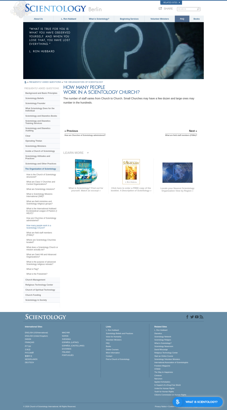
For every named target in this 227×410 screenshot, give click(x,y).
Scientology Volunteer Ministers (167, 359)
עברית (28, 346)
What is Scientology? (99, 19)
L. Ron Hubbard (68, 19)
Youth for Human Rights (164, 392)
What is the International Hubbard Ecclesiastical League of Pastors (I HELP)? (41, 210)
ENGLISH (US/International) (36, 333)
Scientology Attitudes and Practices (37, 157)
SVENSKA (66, 339)
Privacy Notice (160, 406)
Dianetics (158, 333)
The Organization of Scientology (40, 169)
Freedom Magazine (162, 366)
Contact (109, 356)
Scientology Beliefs (34, 98)
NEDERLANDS (31, 359)
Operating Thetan (33, 141)
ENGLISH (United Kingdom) (36, 336)
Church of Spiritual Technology (40, 290)
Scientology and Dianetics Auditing (37, 129)
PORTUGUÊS (68, 355)
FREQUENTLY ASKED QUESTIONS (45, 82)
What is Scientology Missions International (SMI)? (39, 195)
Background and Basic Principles (41, 93)
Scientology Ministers (35, 146)
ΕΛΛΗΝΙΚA (66, 349)
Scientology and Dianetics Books (41, 116)
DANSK (28, 339)
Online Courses (112, 350)
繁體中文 (28, 356)
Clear (27, 136)
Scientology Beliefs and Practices (119, 333)
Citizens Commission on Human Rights (170, 395)
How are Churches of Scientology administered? (41, 219)
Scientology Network (162, 337)
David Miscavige (161, 350)
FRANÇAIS (29, 342)
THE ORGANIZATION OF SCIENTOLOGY (83, 82)
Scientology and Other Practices (40, 164)
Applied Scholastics (162, 382)
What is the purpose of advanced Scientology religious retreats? (41, 263)
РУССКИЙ (29, 353)
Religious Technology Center (39, 285)
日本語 (27, 350)
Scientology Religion (162, 340)
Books (197, 19)
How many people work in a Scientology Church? (38, 226)
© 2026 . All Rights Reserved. (49, 406)
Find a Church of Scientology (117, 359)
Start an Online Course (163, 356)
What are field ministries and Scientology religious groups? (39, 202)
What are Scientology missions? (40, 189)
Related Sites (171, 2)
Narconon (158, 379)
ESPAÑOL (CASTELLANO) (73, 346)
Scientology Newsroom (163, 346)
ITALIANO (66, 352)
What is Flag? (32, 269)
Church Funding (33, 295)
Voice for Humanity (113, 337)
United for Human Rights (164, 388)
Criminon (158, 375)
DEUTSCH (29, 362)
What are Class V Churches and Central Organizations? (40, 183)
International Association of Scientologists (171, 362)
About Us (38, 19)
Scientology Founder (35, 103)
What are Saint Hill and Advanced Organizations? (41, 255)
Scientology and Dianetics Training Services (37, 122)
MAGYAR (66, 333)
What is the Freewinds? (36, 274)
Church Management (35, 280)
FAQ (182, 19)
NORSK (65, 336)
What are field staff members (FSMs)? (39, 234)
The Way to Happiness (163, 372)
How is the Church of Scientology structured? (41, 175)
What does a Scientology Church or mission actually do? (42, 248)
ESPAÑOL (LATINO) (70, 342)
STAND (157, 369)
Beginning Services (129, 19)
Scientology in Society (36, 300)
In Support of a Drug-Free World (167, 385)
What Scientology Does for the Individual (39, 109)
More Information (113, 353)
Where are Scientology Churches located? (41, 241)
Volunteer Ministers (159, 19)
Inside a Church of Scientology (40, 151)
